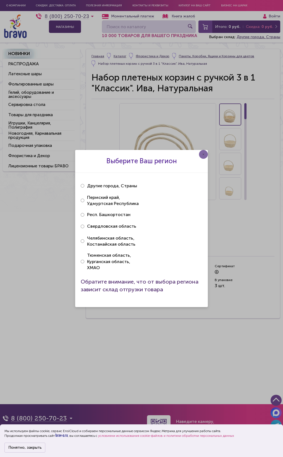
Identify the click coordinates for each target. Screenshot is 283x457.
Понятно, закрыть (25, 447)
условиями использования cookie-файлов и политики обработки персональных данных (166, 436)
